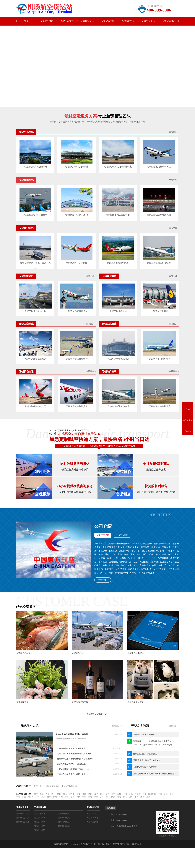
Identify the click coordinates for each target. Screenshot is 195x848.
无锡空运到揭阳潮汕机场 (76, 214)
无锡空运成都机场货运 (35, 359)
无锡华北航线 (39, 817)
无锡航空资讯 (87, 21)
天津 (131, 794)
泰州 (102, 794)
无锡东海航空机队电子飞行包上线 (71, 764)
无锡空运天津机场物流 (76, 262)
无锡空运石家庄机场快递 (159, 262)
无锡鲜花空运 (22, 702)
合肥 (96, 796)
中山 (171, 794)
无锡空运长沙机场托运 (35, 311)
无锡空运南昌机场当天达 (35, 166)
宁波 (84, 796)
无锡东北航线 (39, 821)
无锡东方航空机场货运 (77, 406)
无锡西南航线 (64, 821)
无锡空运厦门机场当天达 (159, 166)
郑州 (148, 796)
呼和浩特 (152, 794)
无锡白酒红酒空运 (80, 702)
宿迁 (107, 794)
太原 (144, 794)
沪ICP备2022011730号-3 (123, 844)
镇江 (96, 794)
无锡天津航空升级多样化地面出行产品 (73, 769)
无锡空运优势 (107, 21)
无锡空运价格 (148, 21)
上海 (125, 794)
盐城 (84, 794)
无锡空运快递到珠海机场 (159, 214)
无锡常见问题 (92, 821)
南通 (65, 794)
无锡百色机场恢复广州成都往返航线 (72, 774)
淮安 (78, 794)
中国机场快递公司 (51, 786)
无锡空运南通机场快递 (118, 406)
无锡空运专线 (67, 21)
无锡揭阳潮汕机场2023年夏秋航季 (71, 748)
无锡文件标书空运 (135, 653)
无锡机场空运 (64, 825)
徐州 (47, 794)
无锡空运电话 (168, 21)
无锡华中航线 (64, 817)
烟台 (136, 796)
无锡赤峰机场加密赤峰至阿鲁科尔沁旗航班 (75, 758)
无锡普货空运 (78, 653)
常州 (53, 794)
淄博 (131, 796)
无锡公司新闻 (92, 813)
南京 (36, 794)
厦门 (107, 796)
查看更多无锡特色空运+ (97, 714)
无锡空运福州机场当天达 (76, 166)
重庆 (119, 794)
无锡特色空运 (127, 21)
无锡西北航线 (39, 825)
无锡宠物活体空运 (135, 702)
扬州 (90, 794)
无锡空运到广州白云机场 (35, 214)
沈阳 (160, 794)
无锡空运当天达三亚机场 (117, 214)
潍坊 (142, 796)
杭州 (78, 796)
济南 (119, 796)
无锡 (41, 794)
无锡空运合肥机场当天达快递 (117, 166)
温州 (90, 796)
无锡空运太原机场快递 (117, 262)
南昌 (113, 796)
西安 (24, 796)
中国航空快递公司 (69, 786)
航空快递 (37, 786)
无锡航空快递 (46, 21)
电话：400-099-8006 (119, 820)
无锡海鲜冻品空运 (24, 653)
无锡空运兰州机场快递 (118, 359)
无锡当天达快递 (23, 813)
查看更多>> (117, 725)
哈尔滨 (31, 796)
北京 (113, 794)
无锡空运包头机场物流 (159, 406)
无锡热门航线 (39, 830)
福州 (101, 796)
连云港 (71, 794)
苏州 (59, 794)
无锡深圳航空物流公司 (35, 406)
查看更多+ (102, 580)
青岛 (125, 796)
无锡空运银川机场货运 (159, 359)
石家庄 (137, 794)
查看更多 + (174, 132)
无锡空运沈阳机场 (159, 311)
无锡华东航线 (39, 813)
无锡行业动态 (92, 817)
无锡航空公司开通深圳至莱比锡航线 (72, 734)
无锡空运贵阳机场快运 (77, 359)
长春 (18, 796)
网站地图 (137, 844)
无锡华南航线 (64, 813)
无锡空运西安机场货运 (77, 311)
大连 (166, 794)
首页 (26, 21)
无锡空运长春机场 (118, 311)
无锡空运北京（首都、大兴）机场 (35, 263)
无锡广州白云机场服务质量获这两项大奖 (74, 753)
